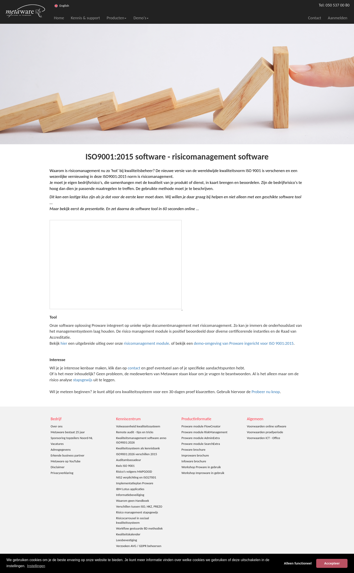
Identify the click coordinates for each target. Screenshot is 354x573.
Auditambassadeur (128, 460)
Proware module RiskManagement (204, 432)
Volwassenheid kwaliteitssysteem (138, 426)
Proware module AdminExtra (201, 438)
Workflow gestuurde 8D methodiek (139, 528)
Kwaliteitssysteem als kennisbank (138, 448)
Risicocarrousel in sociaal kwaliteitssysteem (132, 520)
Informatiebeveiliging (130, 495)
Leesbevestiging (126, 540)
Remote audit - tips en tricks (134, 432)
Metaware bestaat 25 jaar (68, 432)
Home (59, 17)
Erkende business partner (68, 455)
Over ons (57, 426)
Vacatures (57, 444)
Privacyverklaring (62, 473)
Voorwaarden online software (266, 426)
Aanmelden (337, 17)
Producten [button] (116, 17)
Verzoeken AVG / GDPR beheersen (138, 546)
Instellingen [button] (36, 566)
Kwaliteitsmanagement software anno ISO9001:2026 (141, 440)
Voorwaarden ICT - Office (263, 438)
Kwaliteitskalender (128, 534)
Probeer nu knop (266, 391)
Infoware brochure (194, 461)
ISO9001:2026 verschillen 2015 (136, 454)
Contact (314, 17)
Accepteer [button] (332, 563)
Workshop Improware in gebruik (203, 473)
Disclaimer (58, 467)
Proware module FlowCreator (201, 426)
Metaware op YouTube (66, 461)
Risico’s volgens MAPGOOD (134, 472)
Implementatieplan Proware (134, 483)
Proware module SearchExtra (201, 444)
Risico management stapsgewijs (137, 512)
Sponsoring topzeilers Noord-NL (72, 438)
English (64, 6)
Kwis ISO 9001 (125, 466)
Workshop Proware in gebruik (201, 467)
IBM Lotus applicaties (130, 489)
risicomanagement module (146, 343)
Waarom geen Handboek (132, 501)
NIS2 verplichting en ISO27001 (136, 477)
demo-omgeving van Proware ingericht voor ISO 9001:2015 (244, 343)
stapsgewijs (82, 379)
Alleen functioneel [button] (298, 563)
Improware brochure (195, 455)
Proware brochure (194, 450)
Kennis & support (85, 17)
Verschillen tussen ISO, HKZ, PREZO (139, 506)
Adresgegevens (61, 450)
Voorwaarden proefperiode (265, 432)
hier (64, 343)
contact (134, 368)
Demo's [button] (141, 17)
